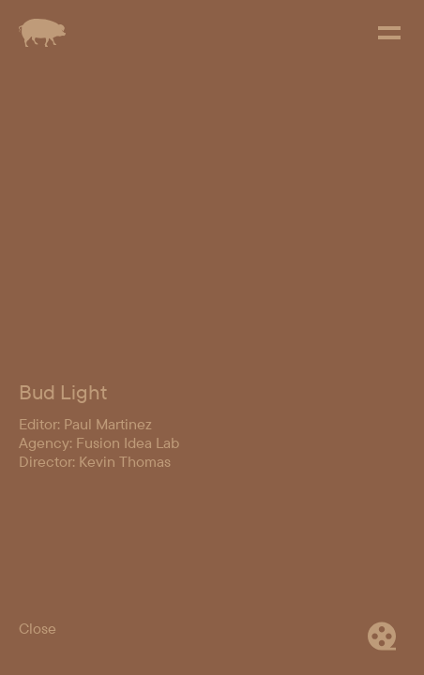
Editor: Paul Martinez (85, 572)
